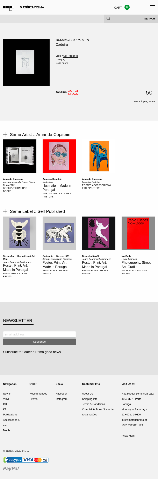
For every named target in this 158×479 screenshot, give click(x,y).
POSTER (47, 193)
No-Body (126, 256)
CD (5, 404)
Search (149, 20)
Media (6, 430)
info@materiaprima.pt (134, 419)
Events (33, 398)
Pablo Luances (129, 259)
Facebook (61, 393)
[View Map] (128, 435)
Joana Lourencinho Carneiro (17, 262)
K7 (4, 409)
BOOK (6, 188)
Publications (10, 414)
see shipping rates (144, 101)
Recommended (38, 393)
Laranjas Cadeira (91, 182)
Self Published (70, 56)
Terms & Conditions (93, 404)
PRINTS (86, 270)
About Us (87, 393)
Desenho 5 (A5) (90, 256)
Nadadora (48, 182)
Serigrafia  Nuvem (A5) (56, 256)
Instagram (61, 398)
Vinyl (6, 398)
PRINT (6, 273)
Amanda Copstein (72, 40)
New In (7, 393)
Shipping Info (90, 398)
